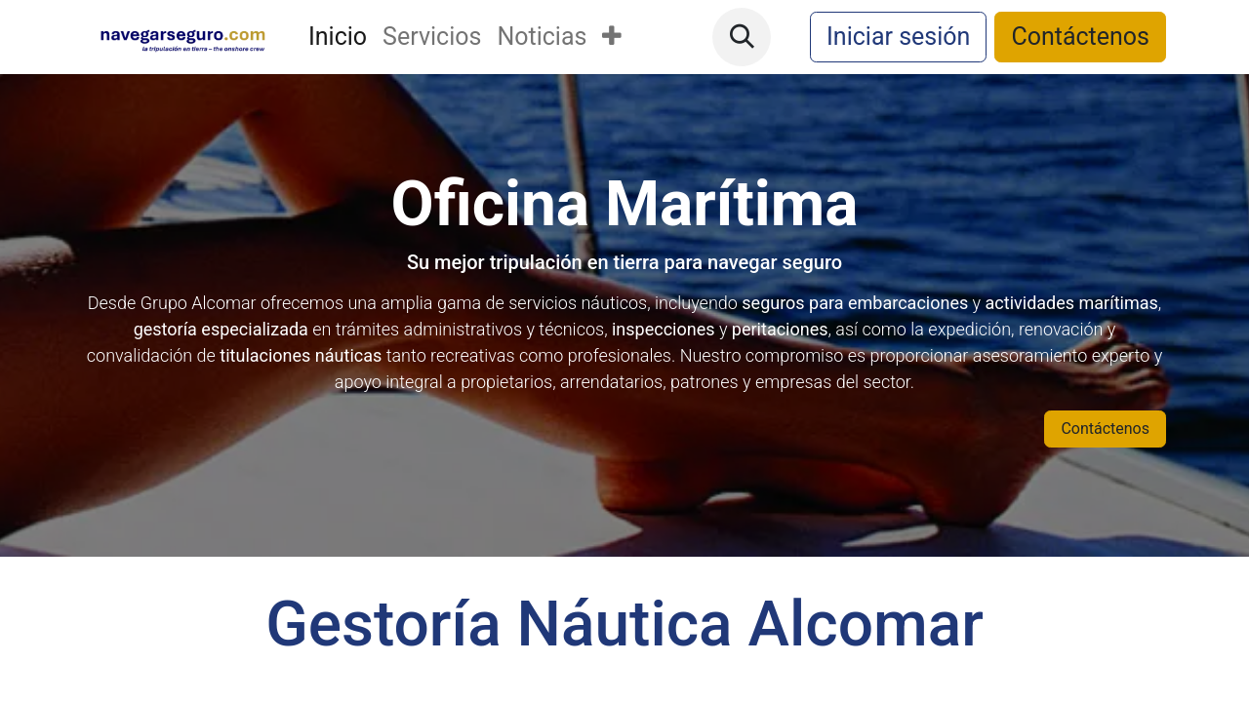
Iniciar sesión (898, 36)
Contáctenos (1080, 36)
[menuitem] (338, 37)
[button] (741, 37)
